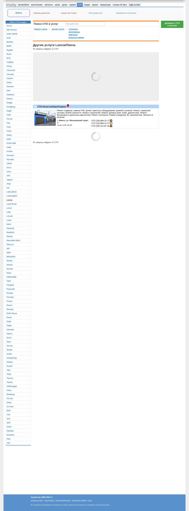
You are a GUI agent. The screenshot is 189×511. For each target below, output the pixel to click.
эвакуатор (73, 35)
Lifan (9, 212)
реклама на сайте (37, 500)
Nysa (9, 273)
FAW (9, 115)
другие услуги (58, 29)
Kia (8, 188)
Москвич (10, 435)
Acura (9, 26)
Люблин (10, 431)
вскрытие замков (76, 37)
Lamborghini (12, 196)
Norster (10, 269)
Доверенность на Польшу (126, 13)
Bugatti (10, 50)
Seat (9, 342)
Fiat (8, 123)
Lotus (9, 220)
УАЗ (8, 443)
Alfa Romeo (12, 30)
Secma (10, 346)
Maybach (11, 232)
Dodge (9, 103)
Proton (9, 301)
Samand (10, 329)
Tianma (10, 378)
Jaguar (10, 180)
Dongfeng (11, 107)
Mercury (10, 244)
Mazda (9, 236)
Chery (9, 66)
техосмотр (73, 29)
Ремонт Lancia (40, 29)
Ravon (9, 305)
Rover (9, 317)
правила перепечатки (62, 500)
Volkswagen (12, 386)
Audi (9, 38)
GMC (9, 139)
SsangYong (12, 358)
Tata (8, 370)
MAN (9, 224)
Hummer (10, 155)
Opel (9, 281)
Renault (10, 309)
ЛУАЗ (9, 427)
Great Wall (11, 143)
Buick (9, 54)
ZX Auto (10, 406)
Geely (9, 135)
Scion (9, 338)
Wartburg (11, 394)
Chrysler (10, 74)
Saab (9, 321)
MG (8, 248)
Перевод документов (41, 13)
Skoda (9, 350)
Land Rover (12, 204)
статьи (89, 500)
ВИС (9, 410)
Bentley (10, 42)
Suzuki (9, 366)
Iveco (9, 171)
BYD (9, 58)
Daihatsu (10, 94)
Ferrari (9, 119)
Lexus (9, 208)
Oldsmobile (11, 277)
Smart (9, 354)
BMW (9, 46)
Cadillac (10, 62)
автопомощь (74, 32)
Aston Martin (12, 34)
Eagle (9, 111)
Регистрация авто (95, 13)
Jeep (9, 184)
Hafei (9, 147)
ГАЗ (8, 414)
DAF (9, 90)
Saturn (9, 333)
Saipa (9, 325)
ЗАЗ (8, 419)
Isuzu (9, 167)
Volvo (9, 390)
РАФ (9, 439)
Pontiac (10, 293)
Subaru (10, 362)
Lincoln (10, 216)
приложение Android (79, 500)
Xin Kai (10, 398)
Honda (9, 151)
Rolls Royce (12, 313)
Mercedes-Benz (13, 240)
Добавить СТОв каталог (172, 24)
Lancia (9, 200)
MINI (9, 252)
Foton (9, 131)
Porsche (10, 297)
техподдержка (49, 500)
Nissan (10, 265)
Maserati (10, 228)
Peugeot (10, 285)
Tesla (9, 374)
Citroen (10, 78)
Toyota (9, 382)
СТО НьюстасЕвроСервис (51, 106)
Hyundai (10, 159)
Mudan (10, 261)
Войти (19, 13)
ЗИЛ (9, 423)
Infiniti (9, 163)
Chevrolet (11, 70)
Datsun (10, 99)
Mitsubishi (11, 257)
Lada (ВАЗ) (12, 192)
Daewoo (10, 86)
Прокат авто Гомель (68, 13)
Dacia (9, 82)
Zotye (9, 402)
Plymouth (11, 289)
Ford (9, 127)
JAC (8, 175)
